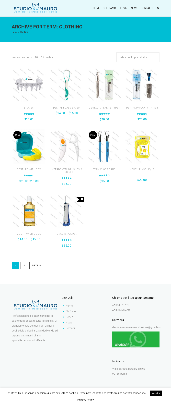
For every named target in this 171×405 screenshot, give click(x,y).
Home (96, 8)
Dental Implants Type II (142, 107)
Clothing (24, 32)
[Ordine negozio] (138, 57)
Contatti (147, 8)
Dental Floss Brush (66, 107)
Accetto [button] (156, 393)
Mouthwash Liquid (29, 234)
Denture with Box (29, 169)
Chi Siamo (109, 8)
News (134, 8)
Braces (29, 107)
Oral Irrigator (67, 234)
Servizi (123, 8)
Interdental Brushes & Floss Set (66, 170)
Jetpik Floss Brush (104, 169)
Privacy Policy (85, 399)
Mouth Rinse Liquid (142, 169)
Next (36, 265)
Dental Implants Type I (104, 107)
